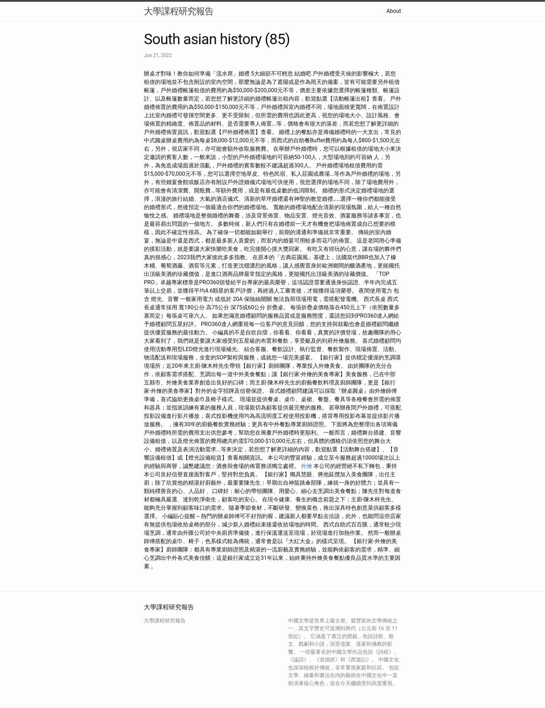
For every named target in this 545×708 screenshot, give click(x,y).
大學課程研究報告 (178, 11)
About (393, 11)
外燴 (306, 466)
